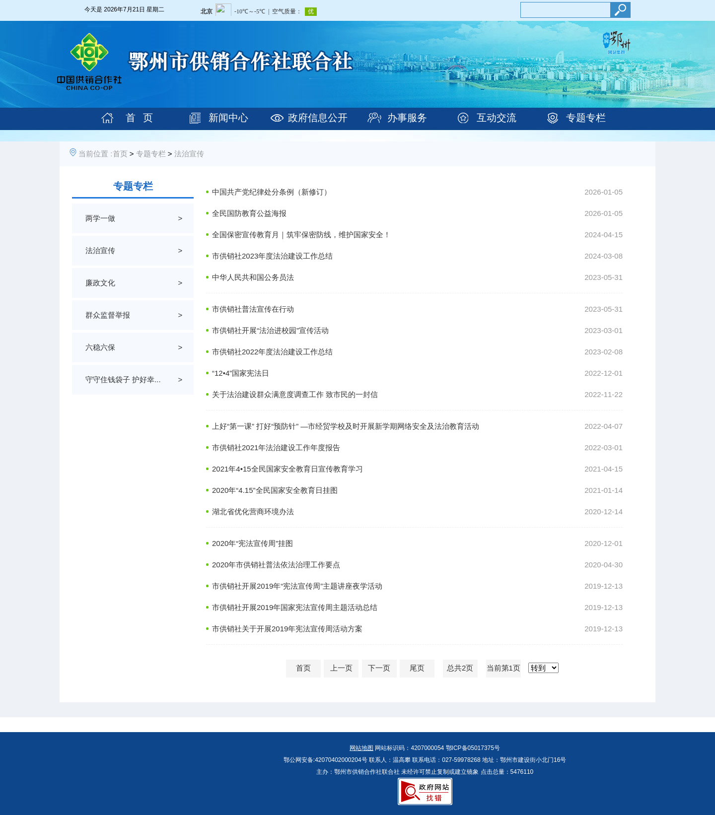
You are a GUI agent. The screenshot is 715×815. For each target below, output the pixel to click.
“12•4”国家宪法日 (240, 373)
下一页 (379, 668)
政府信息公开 (318, 117)
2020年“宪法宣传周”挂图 (252, 543)
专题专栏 (586, 117)
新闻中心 (228, 117)
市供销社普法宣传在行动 (253, 309)
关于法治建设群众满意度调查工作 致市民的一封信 (295, 394)
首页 (120, 153)
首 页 (139, 117)
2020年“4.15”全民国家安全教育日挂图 (275, 490)
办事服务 (407, 117)
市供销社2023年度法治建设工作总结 (272, 256)
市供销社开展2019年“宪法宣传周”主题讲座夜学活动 (297, 586)
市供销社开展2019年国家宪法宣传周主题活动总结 (294, 607)
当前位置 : (95, 153)
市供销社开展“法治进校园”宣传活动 (270, 330)
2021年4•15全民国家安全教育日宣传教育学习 (287, 469)
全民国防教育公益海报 (249, 213)
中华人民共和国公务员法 (253, 277)
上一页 (341, 668)
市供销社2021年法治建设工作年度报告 (276, 447)
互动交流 (496, 117)
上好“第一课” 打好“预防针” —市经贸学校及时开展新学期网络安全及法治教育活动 (345, 426)
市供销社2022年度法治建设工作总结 (272, 351)
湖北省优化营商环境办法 (253, 511)
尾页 (417, 668)
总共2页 (460, 668)
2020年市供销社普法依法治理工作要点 (276, 564)
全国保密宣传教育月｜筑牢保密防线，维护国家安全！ (301, 234)
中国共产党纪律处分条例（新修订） (271, 192)
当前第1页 (503, 668)
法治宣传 (189, 153)
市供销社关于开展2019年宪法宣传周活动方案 (287, 628)
